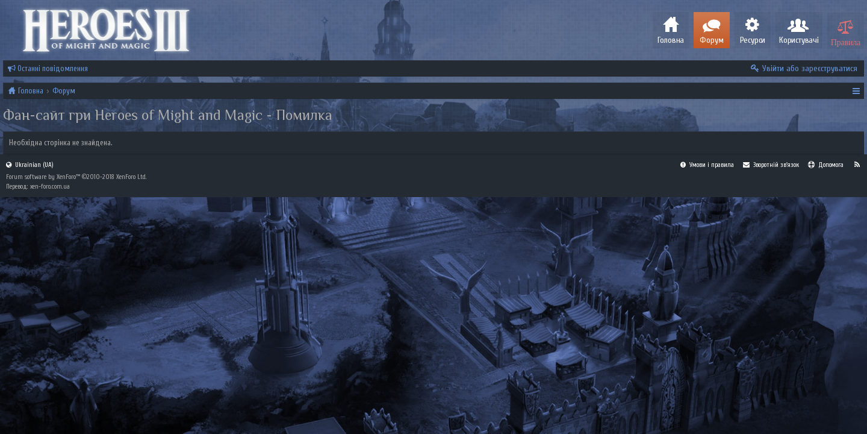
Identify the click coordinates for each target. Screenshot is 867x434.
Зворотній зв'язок (771, 401)
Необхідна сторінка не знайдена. (61, 142)
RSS (857, 401)
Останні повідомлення (48, 68)
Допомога (826, 401)
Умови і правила (707, 401)
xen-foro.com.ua (50, 423)
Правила (845, 41)
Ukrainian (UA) (30, 401)
